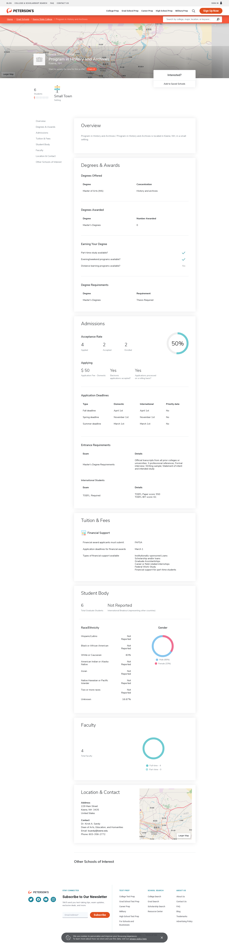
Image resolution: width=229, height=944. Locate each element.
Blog (9, 3)
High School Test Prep (129, 916)
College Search (154, 896)
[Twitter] (31, 899)
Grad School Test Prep (129, 901)
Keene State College (42, 19)
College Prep (112, 11)
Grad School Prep (130, 11)
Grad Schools (22, 19)
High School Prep (164, 11)
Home (10, 19)
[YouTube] (45, 899)
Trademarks (181, 916)
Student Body (43, 144)
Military (122, 911)
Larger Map (8, 74)
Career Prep (147, 11)
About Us (180, 896)
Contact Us (181, 901)
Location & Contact (45, 156)
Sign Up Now (211, 10)
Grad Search (153, 901)
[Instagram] (53, 899)
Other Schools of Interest (48, 162)
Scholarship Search (156, 906)
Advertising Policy (184, 921)
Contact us (63, 3)
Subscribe (100, 914)
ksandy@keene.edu (98, 830)
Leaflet (193, 24)
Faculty (39, 150)
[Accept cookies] (159, 937)
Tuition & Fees (43, 138)
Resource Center (155, 911)
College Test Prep (127, 896)
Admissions (42, 132)
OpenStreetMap (209, 24)
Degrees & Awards (45, 127)
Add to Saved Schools (174, 83)
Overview (41, 121)
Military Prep (181, 11)
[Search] (194, 10)
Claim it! (91, 69)
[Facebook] (38, 899)
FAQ (52, 3)
